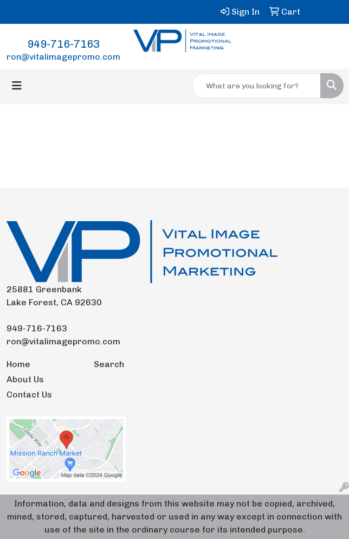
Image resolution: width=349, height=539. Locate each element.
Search (109, 364)
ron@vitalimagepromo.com (63, 57)
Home (18, 364)
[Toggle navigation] (16, 85)
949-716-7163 (63, 43)
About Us (25, 379)
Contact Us (29, 394)
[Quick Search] (256, 85)
